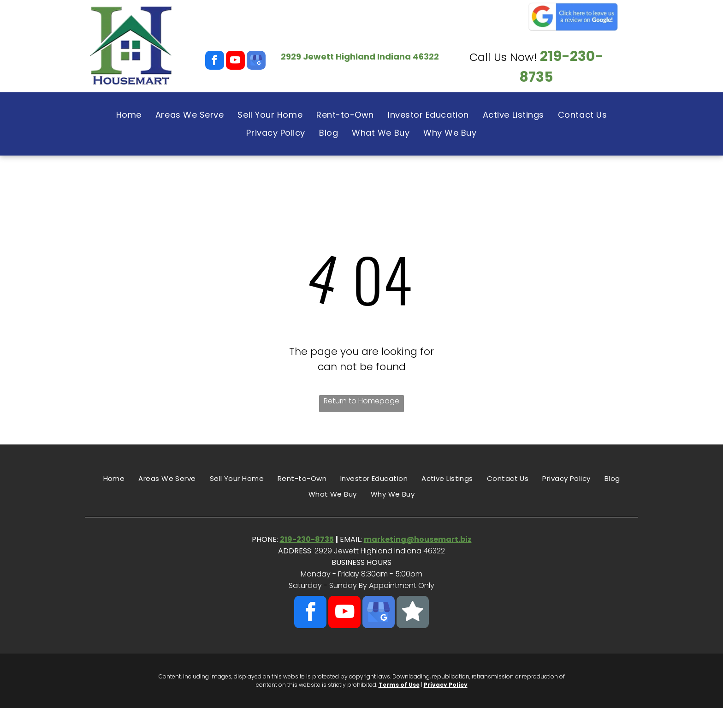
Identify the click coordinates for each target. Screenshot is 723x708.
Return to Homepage (361, 401)
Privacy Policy (446, 685)
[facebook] (214, 61)
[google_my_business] (256, 61)
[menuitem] (128, 115)
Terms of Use (399, 685)
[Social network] (413, 613)
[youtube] (235, 61)
